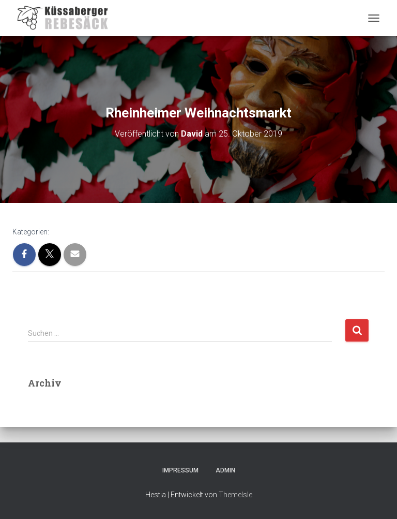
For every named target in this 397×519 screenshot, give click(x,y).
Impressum (180, 470)
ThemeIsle (235, 495)
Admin (225, 470)
